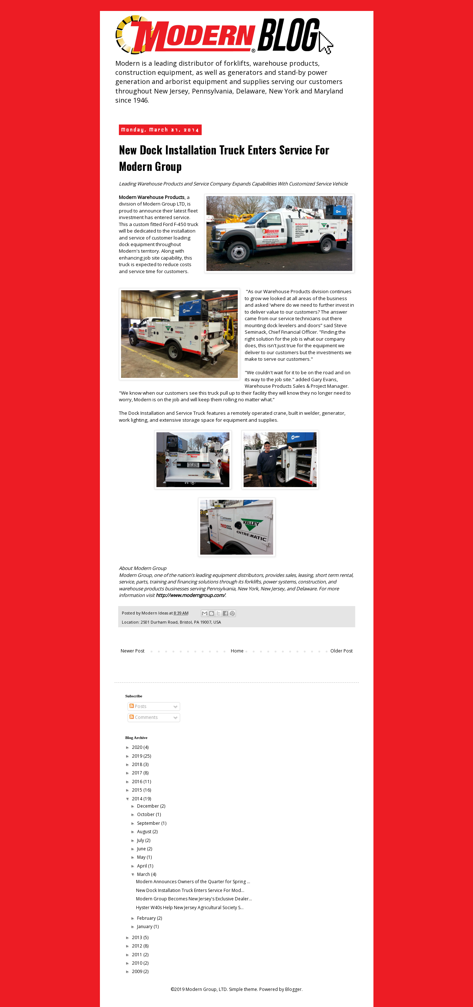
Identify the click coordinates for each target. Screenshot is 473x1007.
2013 (137, 937)
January (145, 926)
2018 (137, 764)
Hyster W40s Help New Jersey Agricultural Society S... (190, 907)
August (144, 831)
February (147, 918)
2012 (137, 946)
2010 (137, 963)
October (146, 814)
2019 (137, 756)
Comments (143, 717)
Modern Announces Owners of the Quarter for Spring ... (193, 881)
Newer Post (132, 651)
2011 (137, 955)
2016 (137, 781)
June (142, 849)
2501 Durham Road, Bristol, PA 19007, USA (181, 622)
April (142, 866)
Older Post (341, 651)
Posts (137, 706)
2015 (137, 790)
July (141, 840)
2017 (137, 773)
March (144, 874)
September (149, 823)
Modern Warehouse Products (152, 197)
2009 (137, 971)
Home (237, 651)
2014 (137, 799)
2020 (137, 747)
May (142, 857)
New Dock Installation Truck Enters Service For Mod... (190, 890)
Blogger (293, 989)
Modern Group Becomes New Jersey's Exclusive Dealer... (194, 899)
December (148, 806)
